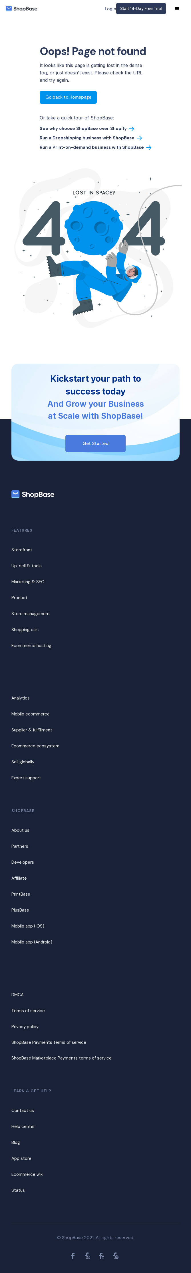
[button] (177, 8)
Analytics (20, 698)
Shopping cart (25, 630)
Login (110, 8)
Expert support (26, 778)
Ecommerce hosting (31, 645)
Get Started (95, 443)
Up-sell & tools (26, 566)
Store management (30, 614)
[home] (21, 9)
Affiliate (19, 878)
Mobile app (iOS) (27, 926)
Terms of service (28, 1011)
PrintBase (20, 894)
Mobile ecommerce (30, 714)
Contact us (22, 1110)
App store (21, 1158)
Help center (23, 1126)
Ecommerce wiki (27, 1174)
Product (19, 598)
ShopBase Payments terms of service (48, 1042)
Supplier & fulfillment (31, 730)
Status (18, 1190)
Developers (22, 862)
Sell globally (22, 762)
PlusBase (20, 910)
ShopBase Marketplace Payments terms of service (61, 1058)
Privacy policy (25, 1027)
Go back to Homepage (68, 97)
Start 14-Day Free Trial (141, 8)
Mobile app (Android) (31, 942)
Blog (15, 1142)
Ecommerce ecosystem (35, 746)
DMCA (17, 995)
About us (20, 830)
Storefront (21, 550)
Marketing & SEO (28, 582)
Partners (19, 846)
